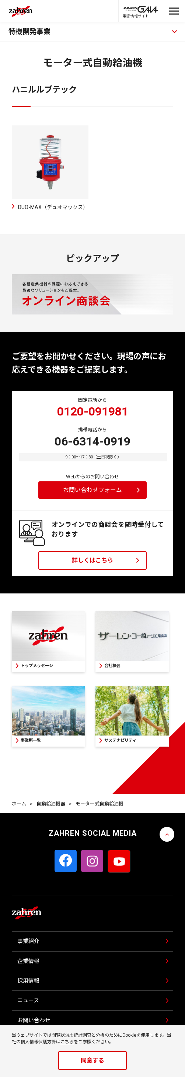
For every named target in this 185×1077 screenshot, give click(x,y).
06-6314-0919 (92, 441)
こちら (67, 1041)
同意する (92, 1060)
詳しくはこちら (92, 560)
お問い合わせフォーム (92, 490)
